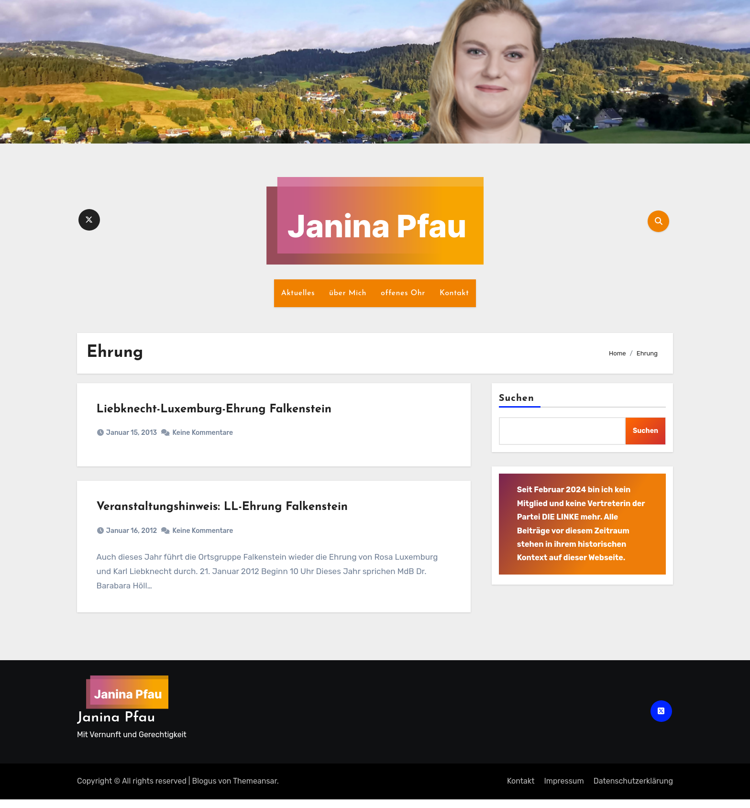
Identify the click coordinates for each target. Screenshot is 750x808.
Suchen (516, 398)
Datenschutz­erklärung (633, 789)
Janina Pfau (116, 726)
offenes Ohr (403, 293)
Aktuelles (298, 293)
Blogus (204, 789)
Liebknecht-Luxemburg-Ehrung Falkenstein (216, 412)
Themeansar (255, 789)
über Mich (347, 293)
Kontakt (454, 293)
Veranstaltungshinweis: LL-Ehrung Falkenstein (224, 514)
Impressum (564, 789)
